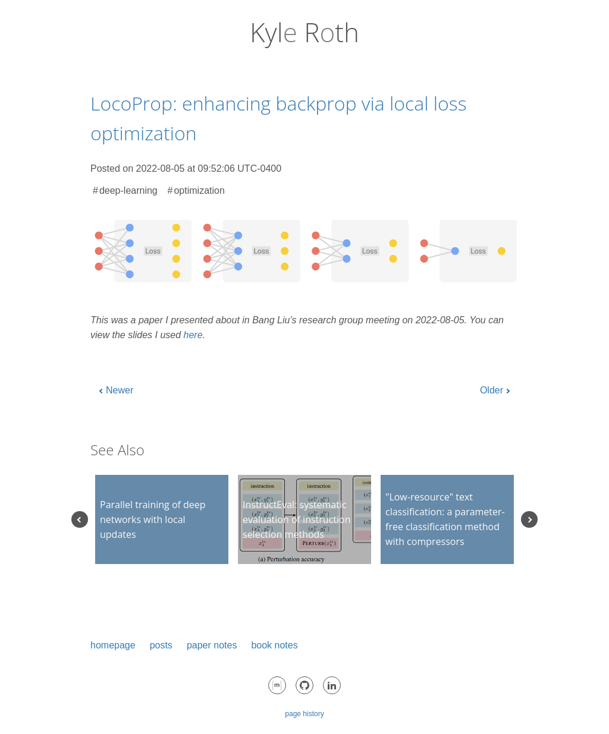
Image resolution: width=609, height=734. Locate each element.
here (193, 335)
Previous (79, 519)
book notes (274, 645)
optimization (199, 190)
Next (529, 519)
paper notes (212, 645)
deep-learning (128, 190)
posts (161, 645)
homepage (113, 645)
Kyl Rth (304, 32)
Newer (119, 390)
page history (304, 714)
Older (491, 390)
